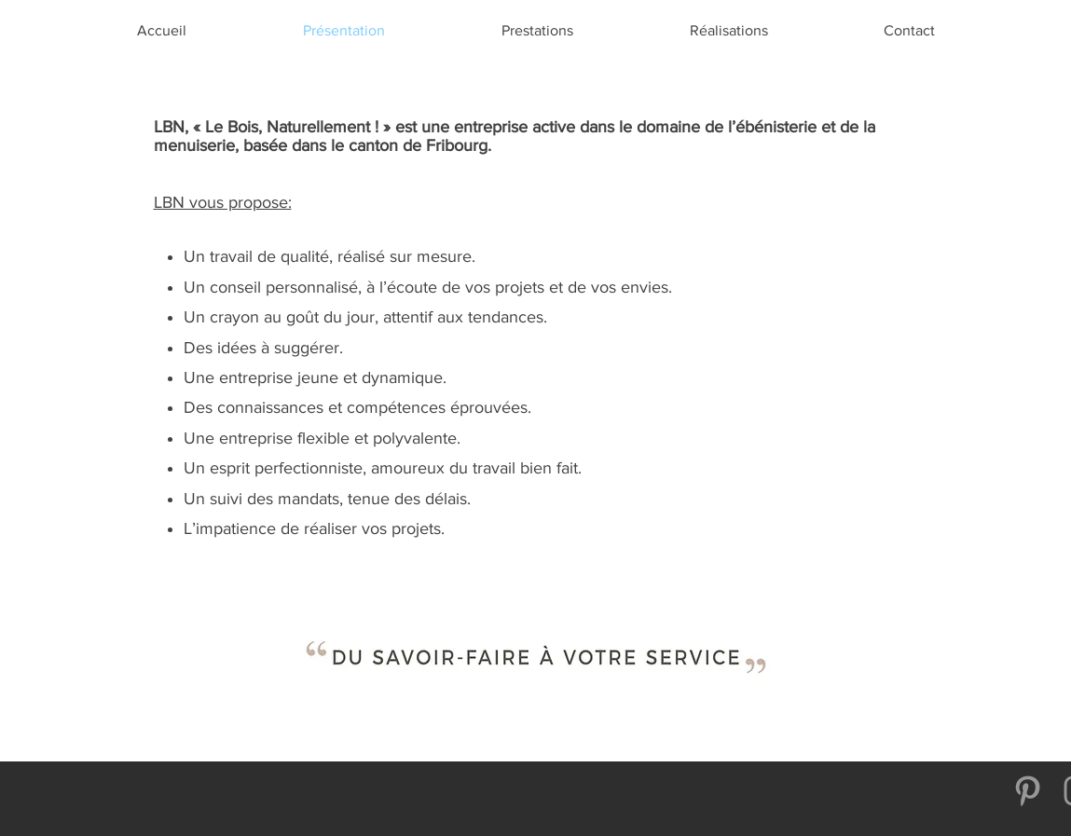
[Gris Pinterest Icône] (1028, 791)
